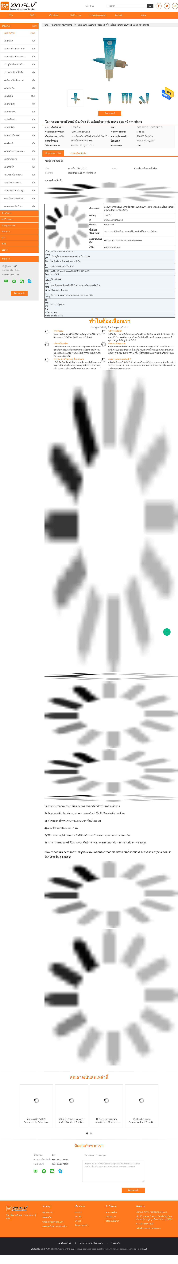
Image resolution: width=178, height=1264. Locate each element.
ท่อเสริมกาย (19, 33)
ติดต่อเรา (119, 15)
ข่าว (3, 238)
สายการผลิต (111, 1212)
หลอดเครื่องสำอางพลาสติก (19, 56)
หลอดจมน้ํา (19, 167)
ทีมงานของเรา (81, 1225)
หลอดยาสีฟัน (19, 111)
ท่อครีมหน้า (19, 143)
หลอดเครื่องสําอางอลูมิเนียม (19, 190)
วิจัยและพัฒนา (112, 1221)
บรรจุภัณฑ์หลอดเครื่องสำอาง (19, 64)
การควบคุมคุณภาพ (97, 15)
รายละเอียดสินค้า (78, 153)
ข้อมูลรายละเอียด (53, 153)
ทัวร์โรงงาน (75, 15)
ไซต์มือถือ (115, 1243)
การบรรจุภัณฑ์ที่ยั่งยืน (19, 72)
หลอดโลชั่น (19, 88)
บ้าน (11, 15)
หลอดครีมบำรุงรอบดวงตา (19, 151)
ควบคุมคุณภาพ (8, 226)
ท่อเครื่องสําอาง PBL (19, 182)
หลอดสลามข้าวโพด (19, 206)
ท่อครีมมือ (19, 96)
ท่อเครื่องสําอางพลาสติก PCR (19, 198)
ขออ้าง (4, 250)
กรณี (3, 244)
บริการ (78, 1221)
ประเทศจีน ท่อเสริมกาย (41, 1249)
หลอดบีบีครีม (19, 127)
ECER (144, 1249)
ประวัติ (78, 1217)
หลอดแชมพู (19, 103)
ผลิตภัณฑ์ (19, 26)
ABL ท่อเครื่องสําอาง (19, 174)
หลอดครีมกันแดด (19, 135)
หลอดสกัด (19, 40)
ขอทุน (143, 15)
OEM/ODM (111, 1217)
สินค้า (32, 15)
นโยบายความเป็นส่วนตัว (91, 1243)
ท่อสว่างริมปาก (19, 159)
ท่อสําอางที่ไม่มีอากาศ (19, 80)
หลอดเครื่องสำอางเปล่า (19, 48)
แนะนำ (78, 1212)
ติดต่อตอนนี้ (109, 113)
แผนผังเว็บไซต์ (64, 1243)
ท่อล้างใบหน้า (19, 119)
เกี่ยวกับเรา (54, 15)
